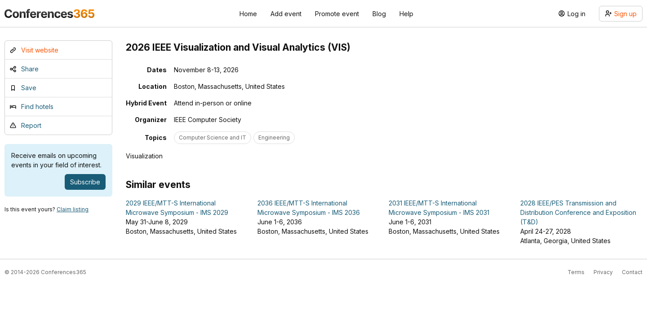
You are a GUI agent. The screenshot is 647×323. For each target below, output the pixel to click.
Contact (632, 272)
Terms (576, 272)
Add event (285, 13)
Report (25, 125)
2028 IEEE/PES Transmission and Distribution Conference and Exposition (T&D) (578, 212)
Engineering (274, 137)
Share (24, 69)
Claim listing (73, 209)
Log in (571, 13)
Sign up (621, 13)
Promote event (337, 13)
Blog (379, 13)
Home (248, 13)
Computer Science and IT (212, 137)
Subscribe (85, 182)
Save (22, 88)
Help (406, 13)
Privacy (603, 272)
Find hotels (31, 106)
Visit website (33, 50)
